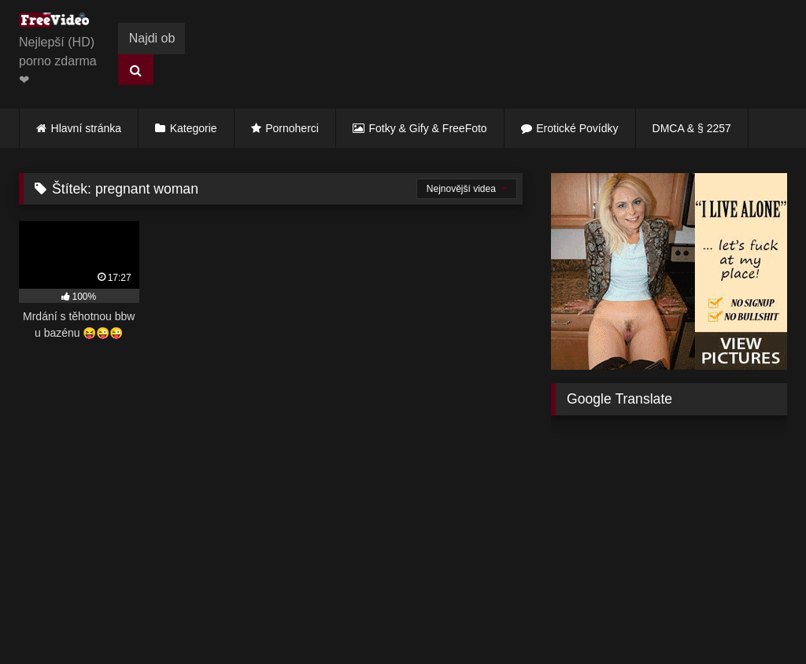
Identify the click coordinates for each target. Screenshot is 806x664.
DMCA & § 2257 (692, 128)
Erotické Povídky (577, 128)
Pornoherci (292, 128)
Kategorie (193, 128)
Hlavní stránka (86, 128)
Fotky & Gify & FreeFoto (428, 128)
